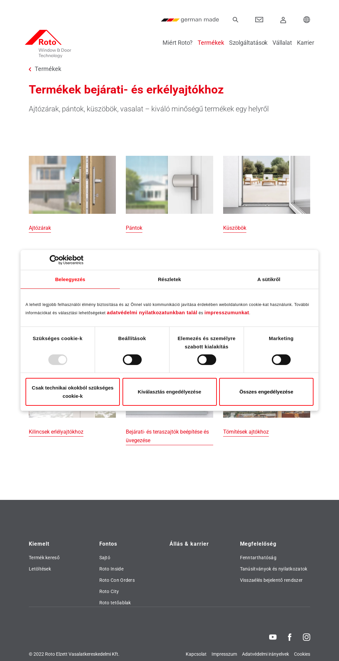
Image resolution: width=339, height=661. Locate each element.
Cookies (302, 654)
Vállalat (278, 42)
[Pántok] (169, 194)
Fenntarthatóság (258, 557)
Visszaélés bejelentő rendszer (271, 580)
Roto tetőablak (115, 602)
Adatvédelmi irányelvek (265, 654)
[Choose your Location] (307, 20)
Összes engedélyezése (266, 391)
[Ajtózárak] (72, 194)
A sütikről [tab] (268, 279)
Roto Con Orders (117, 580)
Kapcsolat (196, 654)
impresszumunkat (227, 312)
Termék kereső (44, 557)
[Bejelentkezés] (283, 20)
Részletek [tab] (169, 279)
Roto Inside (111, 568)
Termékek (207, 42)
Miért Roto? (174, 42)
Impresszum (224, 654)
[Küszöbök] (266, 194)
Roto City (109, 591)
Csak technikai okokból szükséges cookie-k (73, 392)
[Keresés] (235, 20)
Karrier (301, 42)
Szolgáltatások (244, 42)
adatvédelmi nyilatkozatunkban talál (152, 312)
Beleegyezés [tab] (70, 279)
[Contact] (259, 20)
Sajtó (105, 557)
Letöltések (40, 568)
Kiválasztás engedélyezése (169, 391)
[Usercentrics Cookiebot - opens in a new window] (54, 260)
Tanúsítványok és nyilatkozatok (274, 568)
